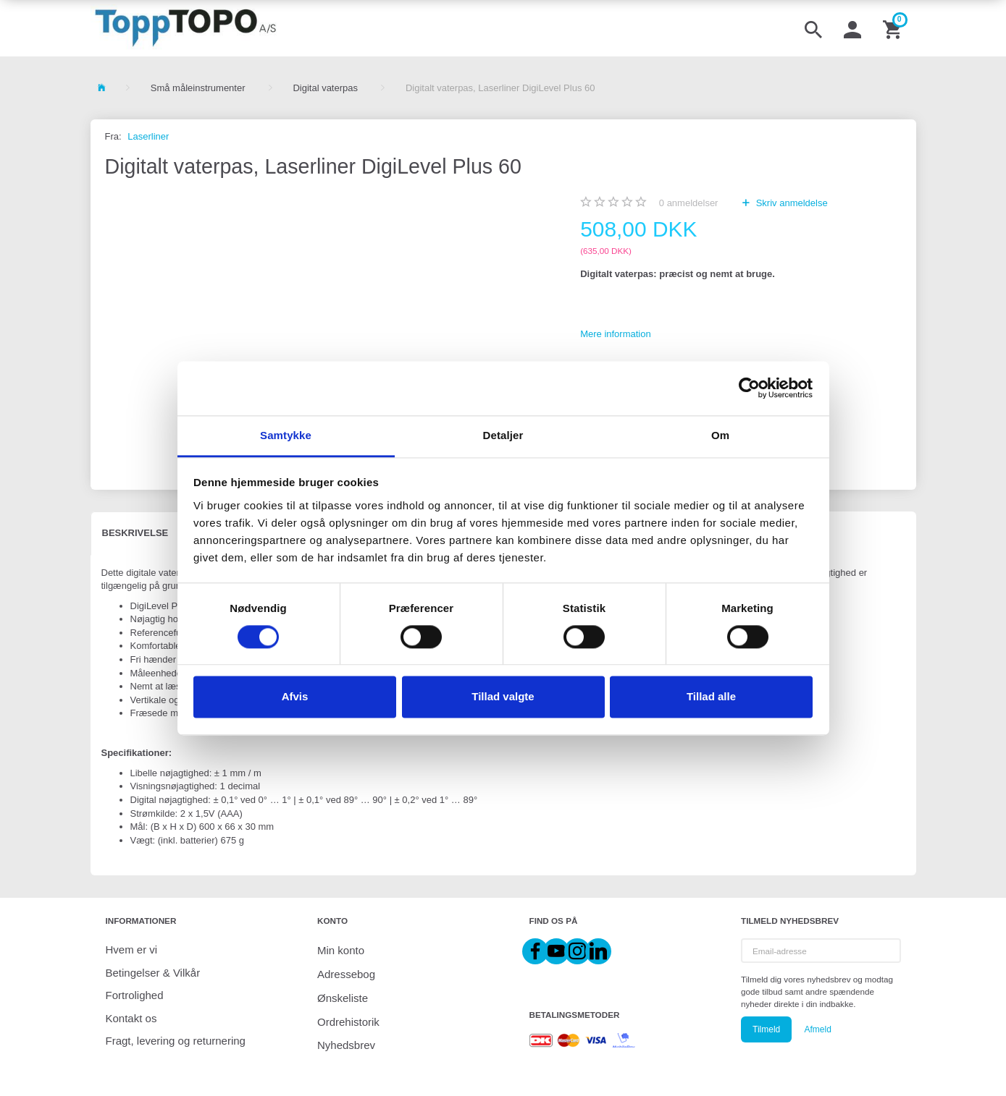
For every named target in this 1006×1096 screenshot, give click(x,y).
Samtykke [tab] (285, 435)
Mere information (615, 333)
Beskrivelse (135, 532)
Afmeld (817, 1029)
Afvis (295, 697)
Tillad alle (711, 697)
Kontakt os (131, 1018)
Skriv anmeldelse (790, 202)
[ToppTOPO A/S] (186, 28)
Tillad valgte (502, 697)
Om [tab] (720, 435)
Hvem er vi (132, 949)
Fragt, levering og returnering (176, 1041)
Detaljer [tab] (503, 435)
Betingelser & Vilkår (153, 973)
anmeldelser (688, 202)
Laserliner (148, 136)
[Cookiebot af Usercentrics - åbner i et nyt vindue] (749, 388)
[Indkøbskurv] (893, 28)
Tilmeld (766, 1029)
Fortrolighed (135, 995)
